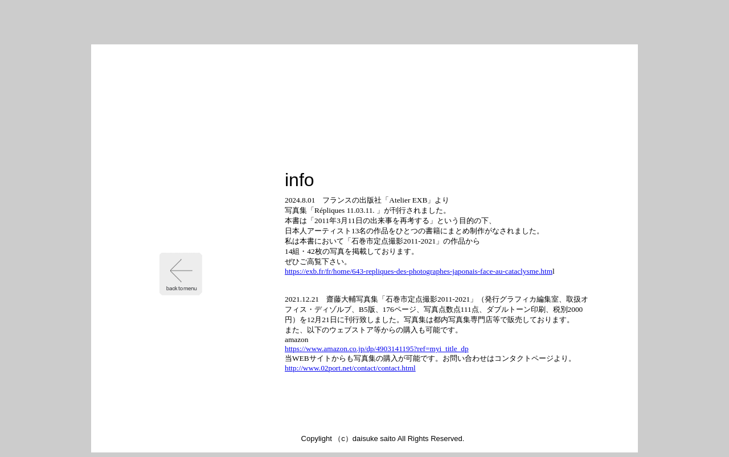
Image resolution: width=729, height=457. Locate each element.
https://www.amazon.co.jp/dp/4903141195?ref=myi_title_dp (377, 348)
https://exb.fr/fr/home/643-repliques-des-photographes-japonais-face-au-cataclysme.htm (418, 271)
